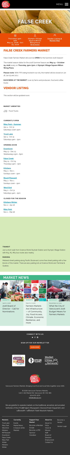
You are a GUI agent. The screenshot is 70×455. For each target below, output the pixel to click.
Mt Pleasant (6, 433)
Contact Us (49, 442)
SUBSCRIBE (35, 347)
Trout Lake (5, 423)
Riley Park (5, 425)
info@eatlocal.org (35, 398)
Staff (46, 433)
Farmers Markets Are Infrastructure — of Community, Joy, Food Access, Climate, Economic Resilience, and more (35, 314)
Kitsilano (5, 430)
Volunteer (32, 435)
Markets (6, 300)
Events (16, 423)
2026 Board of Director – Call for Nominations (11, 309)
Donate (31, 428)
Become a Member (36, 425)
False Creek (6, 437)
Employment (49, 440)
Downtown (6, 435)
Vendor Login (62, 426)
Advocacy (53, 300)
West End (5, 428)
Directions (35, 44)
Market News (16, 277)
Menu (59, 4)
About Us (48, 423)
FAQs (47, 425)
